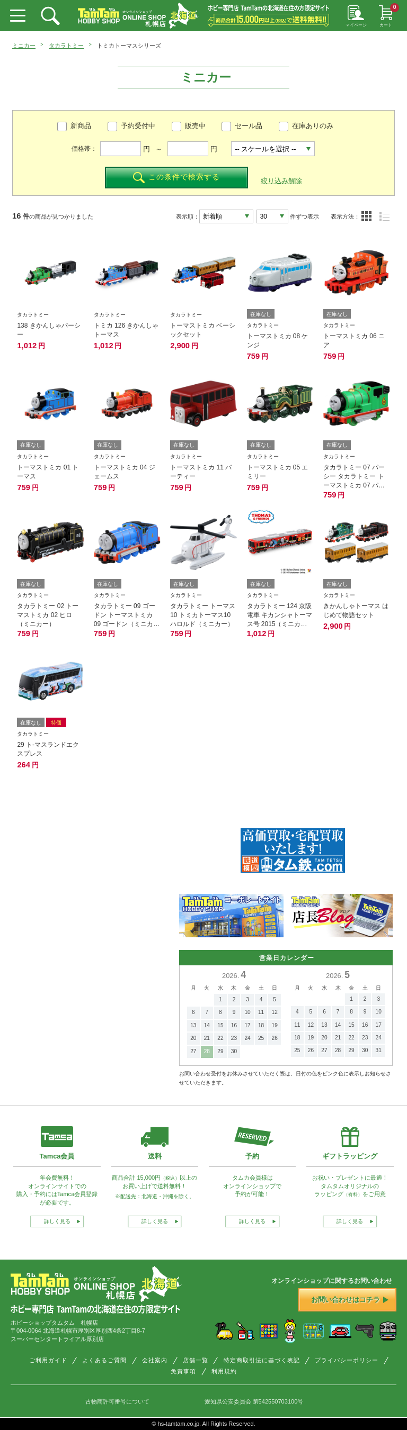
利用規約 (224, 1371)
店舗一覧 (195, 1360)
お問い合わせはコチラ (349, 1300)
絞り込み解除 (281, 181)
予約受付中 (138, 126)
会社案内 (154, 1360)
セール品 (248, 126)
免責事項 (183, 1371)
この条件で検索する (176, 177)
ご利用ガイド (48, 1360)
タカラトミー (66, 45)
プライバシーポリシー (346, 1360)
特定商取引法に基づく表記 (262, 1360)
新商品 (80, 126)
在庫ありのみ (312, 126)
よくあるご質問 (104, 1360)
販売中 (195, 126)
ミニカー (24, 45)
